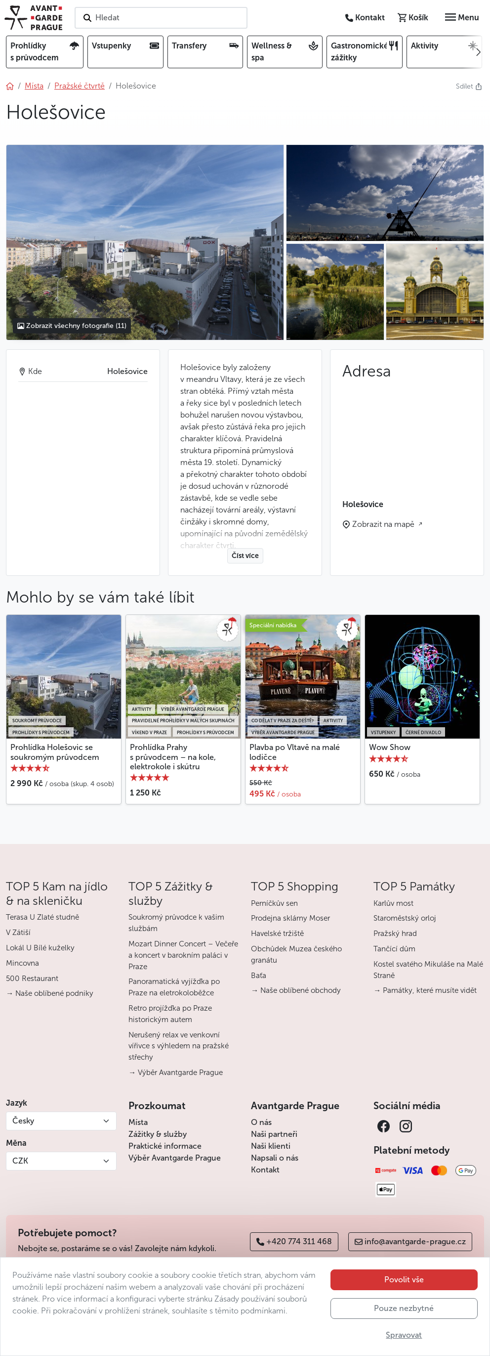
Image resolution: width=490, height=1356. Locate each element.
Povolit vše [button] (404, 1279)
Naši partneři (274, 1134)
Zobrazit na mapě (384, 524)
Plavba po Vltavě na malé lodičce (294, 752)
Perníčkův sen (274, 903)
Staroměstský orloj (404, 918)
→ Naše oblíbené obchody (296, 990)
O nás (261, 1122)
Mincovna (22, 963)
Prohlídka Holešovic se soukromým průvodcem (54, 752)
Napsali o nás (274, 1158)
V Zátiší (18, 932)
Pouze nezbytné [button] (404, 1308)
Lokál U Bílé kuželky (40, 947)
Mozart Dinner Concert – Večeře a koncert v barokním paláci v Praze (183, 955)
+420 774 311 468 (294, 1241)
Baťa (258, 975)
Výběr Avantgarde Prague (174, 1158)
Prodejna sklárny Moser (290, 918)
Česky (23, 1120)
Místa (138, 1122)
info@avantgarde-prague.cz (410, 1241)
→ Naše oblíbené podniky (49, 993)
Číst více (245, 556)
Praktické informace (165, 1146)
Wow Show (389, 747)
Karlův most (393, 903)
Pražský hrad (395, 933)
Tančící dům (394, 948)
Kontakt (265, 1169)
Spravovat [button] (404, 1335)
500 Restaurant (32, 978)
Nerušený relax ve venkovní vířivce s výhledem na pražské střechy (178, 1046)
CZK (20, 1161)
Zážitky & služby (157, 1134)
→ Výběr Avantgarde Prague (175, 1072)
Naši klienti (270, 1146)
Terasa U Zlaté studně (42, 917)
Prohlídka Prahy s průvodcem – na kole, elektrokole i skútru (173, 757)
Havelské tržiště (277, 933)
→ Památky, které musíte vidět (425, 990)
